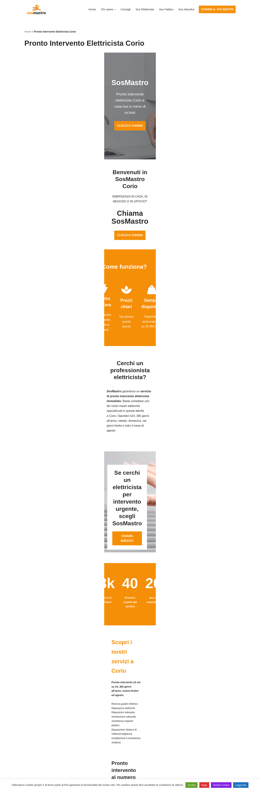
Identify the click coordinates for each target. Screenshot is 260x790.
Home (89, 9)
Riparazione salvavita (110, 748)
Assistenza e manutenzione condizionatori (196, 722)
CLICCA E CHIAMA (130, 110)
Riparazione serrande (38, 755)
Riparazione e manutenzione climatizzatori (196, 748)
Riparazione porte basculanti (42, 748)
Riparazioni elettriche (110, 742)
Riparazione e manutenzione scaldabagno (196, 742)
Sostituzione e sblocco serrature (45, 769)
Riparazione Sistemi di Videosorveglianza (123, 755)
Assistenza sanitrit (180, 735)
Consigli (123, 9)
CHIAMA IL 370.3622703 (217, 9)
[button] (112, 9)
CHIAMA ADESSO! (130, 462)
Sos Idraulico (186, 9)
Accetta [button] (191, 785)
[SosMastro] (36, 9)
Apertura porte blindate (39, 728)
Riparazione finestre (37, 742)
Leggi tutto (240, 785)
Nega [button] (204, 785)
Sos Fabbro (165, 9)
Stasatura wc (177, 769)
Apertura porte (33, 722)
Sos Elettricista (143, 9)
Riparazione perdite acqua (186, 755)
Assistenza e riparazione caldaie (189, 728)
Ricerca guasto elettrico (112, 735)
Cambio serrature (35, 735)
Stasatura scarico (180, 762)
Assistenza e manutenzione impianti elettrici (125, 722)
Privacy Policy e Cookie (108, 776)
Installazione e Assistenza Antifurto (119, 728)
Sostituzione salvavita (110, 762)
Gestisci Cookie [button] (221, 785)
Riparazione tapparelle (38, 762)
